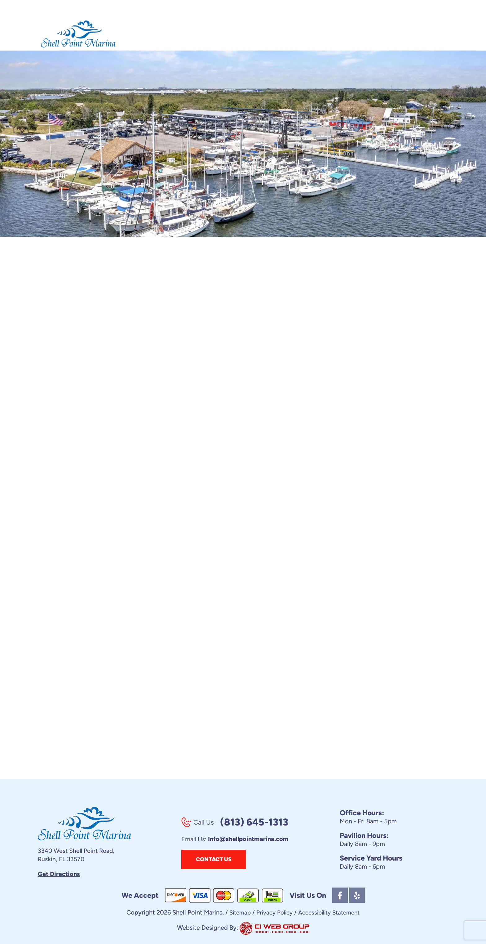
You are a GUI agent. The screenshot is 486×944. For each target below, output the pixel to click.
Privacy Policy (272, 912)
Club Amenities (277, 35)
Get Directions (59, 874)
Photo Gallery (321, 35)
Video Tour (359, 35)
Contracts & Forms (403, 35)
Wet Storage (195, 35)
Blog (439, 35)
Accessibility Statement (331, 912)
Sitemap (235, 912)
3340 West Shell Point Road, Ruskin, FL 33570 (77, 855)
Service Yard (235, 35)
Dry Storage (157, 35)
